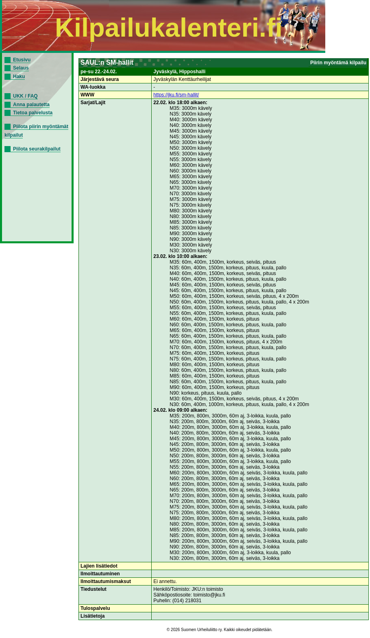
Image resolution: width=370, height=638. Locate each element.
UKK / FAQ (25, 96)
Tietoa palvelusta (32, 113)
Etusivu (21, 60)
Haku (19, 76)
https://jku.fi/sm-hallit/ (176, 95)
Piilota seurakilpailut (37, 149)
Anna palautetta (31, 104)
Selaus (21, 68)
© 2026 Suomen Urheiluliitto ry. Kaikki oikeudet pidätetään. (219, 629)
